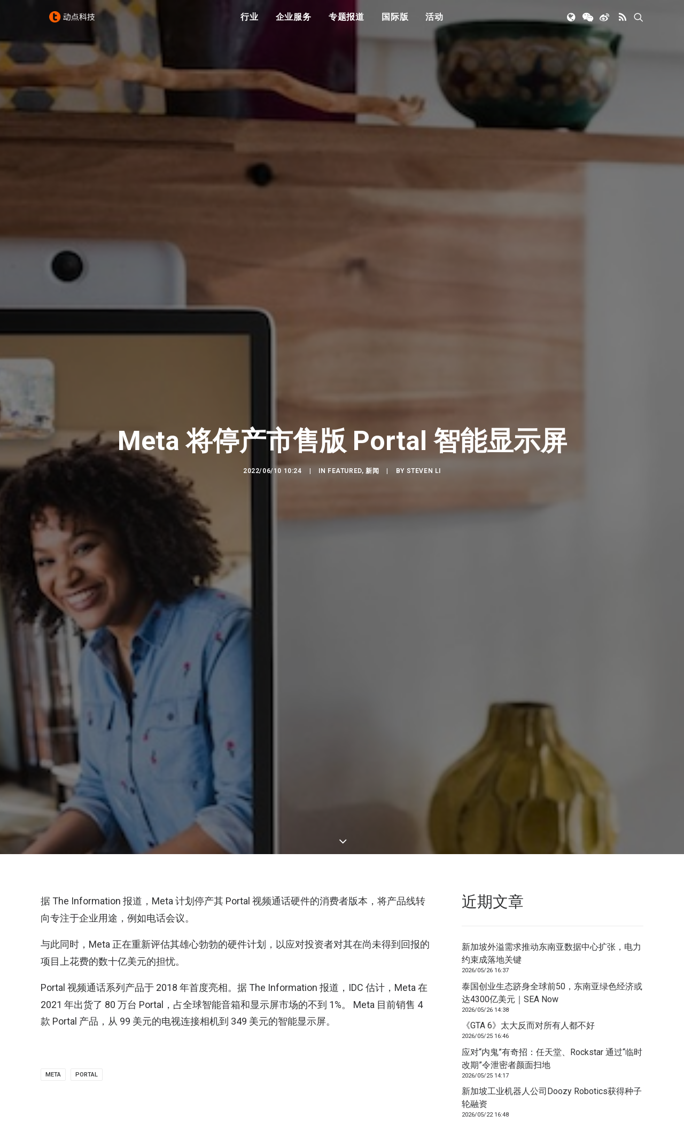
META (53, 914)
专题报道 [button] (346, 23)
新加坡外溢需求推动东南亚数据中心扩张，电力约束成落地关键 (551, 793)
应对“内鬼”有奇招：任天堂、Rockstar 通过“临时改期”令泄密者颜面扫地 (552, 898)
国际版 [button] (395, 23)
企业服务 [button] (294, 23)
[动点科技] (75, 23)
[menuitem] (249, 23)
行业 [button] (249, 23)
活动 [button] (434, 23)
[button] (572, 23)
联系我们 (607, 1041)
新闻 (372, 390)
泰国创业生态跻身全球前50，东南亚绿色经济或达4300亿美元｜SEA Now (552, 832)
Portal (86, 914)
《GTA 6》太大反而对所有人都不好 (528, 866)
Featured (345, 390)
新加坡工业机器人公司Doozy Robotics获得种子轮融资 (552, 937)
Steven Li (424, 390)
